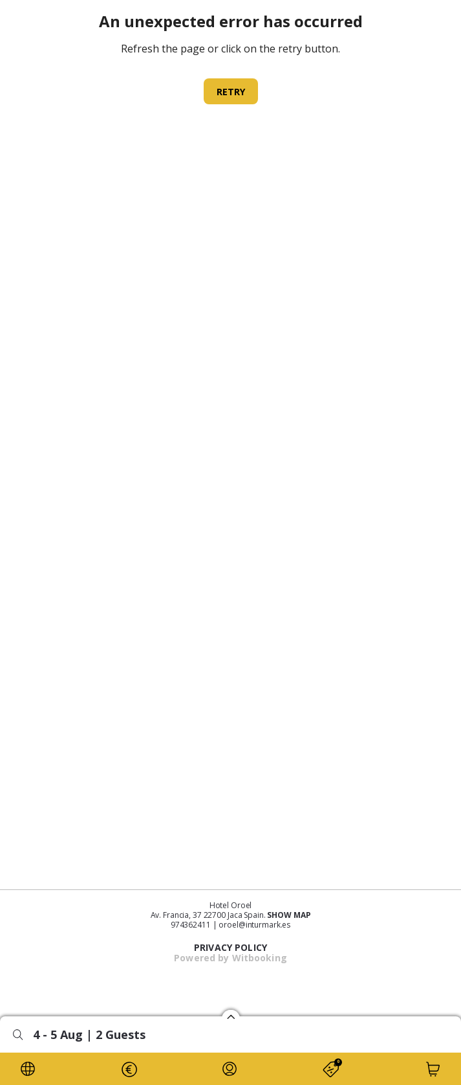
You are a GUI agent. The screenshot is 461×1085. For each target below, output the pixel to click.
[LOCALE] (28, 1069)
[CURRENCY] (129, 1069)
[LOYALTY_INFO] (229, 1069)
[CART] (433, 1069)
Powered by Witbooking (230, 958)
